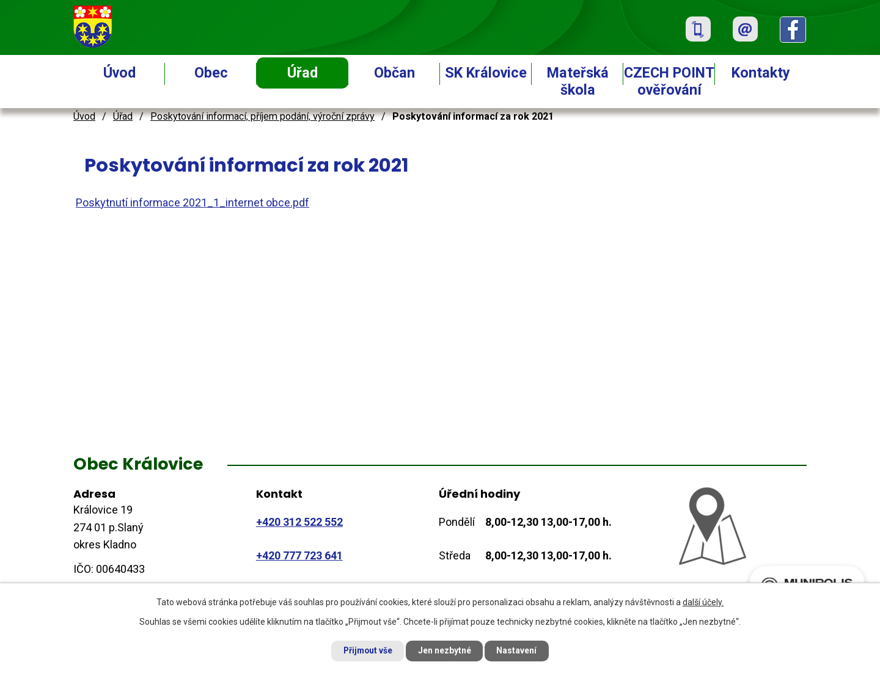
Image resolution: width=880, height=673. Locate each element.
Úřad (302, 72)
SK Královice (486, 72)
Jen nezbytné (445, 650)
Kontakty (761, 72)
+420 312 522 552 (299, 521)
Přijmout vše (365, 650)
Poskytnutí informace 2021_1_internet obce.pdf (192, 202)
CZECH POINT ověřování (669, 81)
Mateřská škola (578, 81)
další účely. (703, 601)
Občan (394, 72)
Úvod (119, 72)
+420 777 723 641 (299, 555)
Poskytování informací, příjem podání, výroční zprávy (262, 116)
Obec (211, 72)
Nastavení (519, 650)
